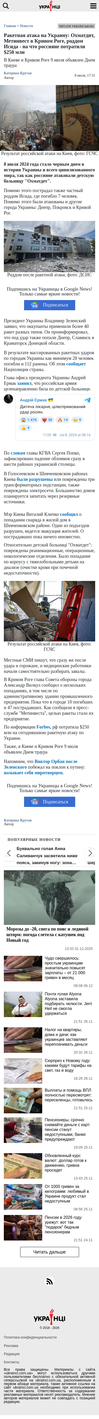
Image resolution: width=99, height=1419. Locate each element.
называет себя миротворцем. (34, 772)
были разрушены (35, 479)
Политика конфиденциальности (30, 1337)
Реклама (11, 1346)
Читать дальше (49, 1252)
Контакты (11, 1362)
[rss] (50, 1281)
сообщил (69, 514)
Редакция (12, 1354)
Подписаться (49, 305)
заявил (24, 383)
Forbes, (44, 727)
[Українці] (50, 5)
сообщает (76, 363)
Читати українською (76, 26)
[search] (6, 5)
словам (18, 453)
